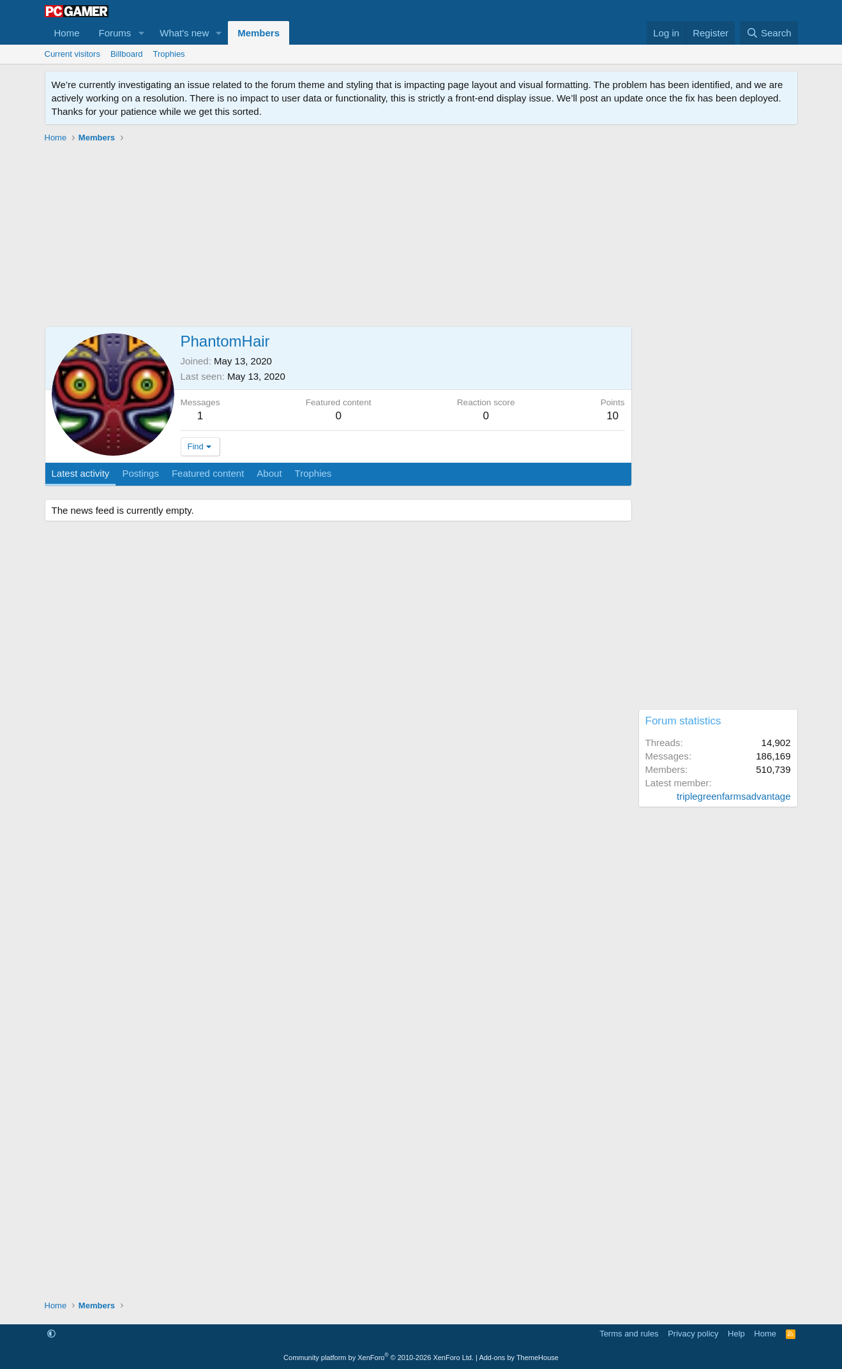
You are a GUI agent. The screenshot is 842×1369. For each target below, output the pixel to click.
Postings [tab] (140, 473)
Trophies (169, 54)
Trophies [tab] (313, 473)
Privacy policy (693, 1333)
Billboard (126, 54)
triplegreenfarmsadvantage (733, 796)
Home (67, 32)
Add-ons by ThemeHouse (519, 1357)
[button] (141, 33)
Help (736, 1333)
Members (258, 32)
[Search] (769, 33)
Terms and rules (628, 1333)
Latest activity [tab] (81, 473)
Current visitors (72, 54)
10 (612, 416)
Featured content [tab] (208, 473)
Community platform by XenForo (378, 1357)
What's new (184, 32)
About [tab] (269, 473)
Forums (115, 32)
